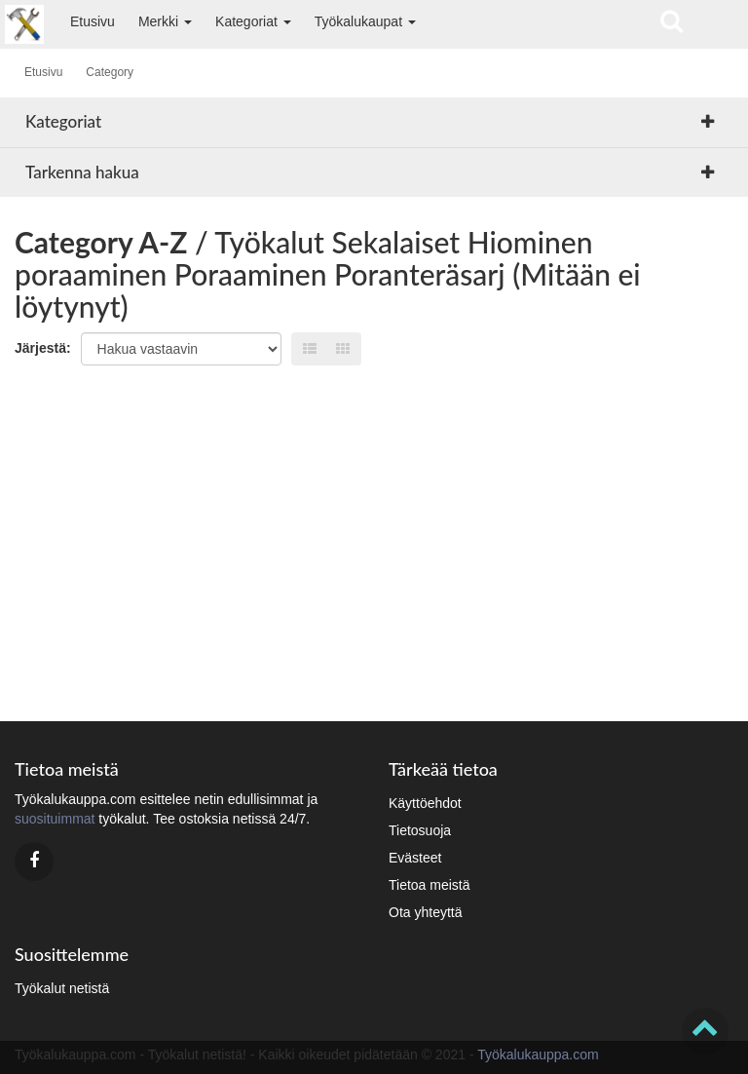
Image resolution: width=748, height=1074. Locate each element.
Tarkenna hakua (82, 172)
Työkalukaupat (365, 21)
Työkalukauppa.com (538, 1054)
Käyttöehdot (425, 803)
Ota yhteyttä (425, 912)
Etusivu (92, 21)
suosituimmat (54, 818)
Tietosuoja (420, 830)
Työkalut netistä (62, 988)
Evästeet (415, 857)
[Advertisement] (374, 536)
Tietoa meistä (429, 885)
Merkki (165, 21)
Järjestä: (43, 348)
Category (109, 72)
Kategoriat (253, 21)
